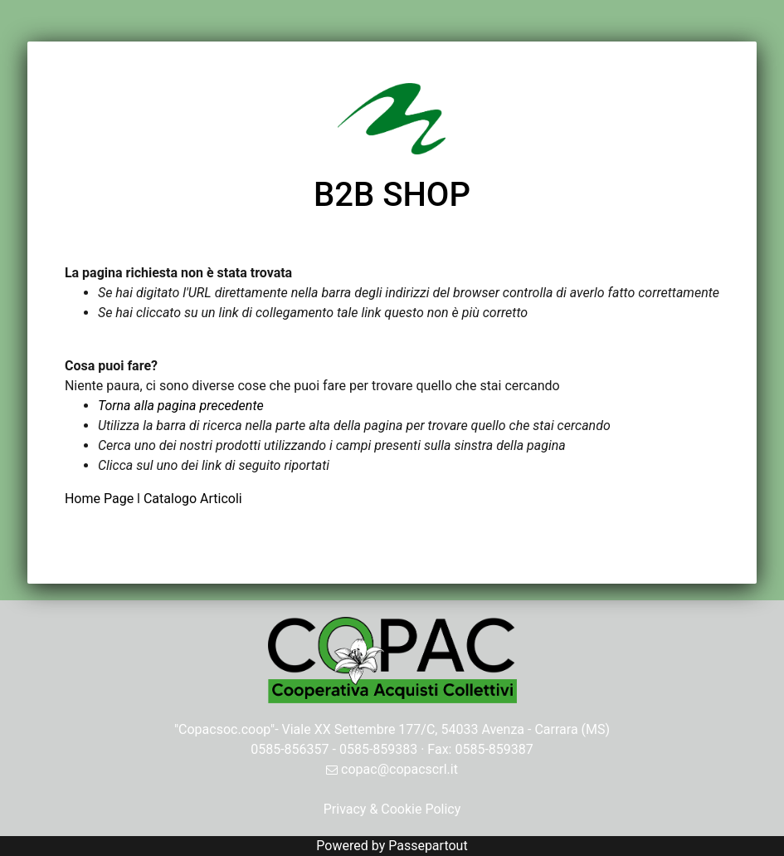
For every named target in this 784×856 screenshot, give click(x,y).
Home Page (101, 498)
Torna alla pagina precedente (181, 405)
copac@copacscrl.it (392, 769)
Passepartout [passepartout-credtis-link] (427, 846)
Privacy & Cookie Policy (392, 809)
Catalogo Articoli (193, 498)
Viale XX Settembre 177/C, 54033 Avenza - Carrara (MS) (446, 729)
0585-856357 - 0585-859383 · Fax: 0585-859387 (392, 749)
